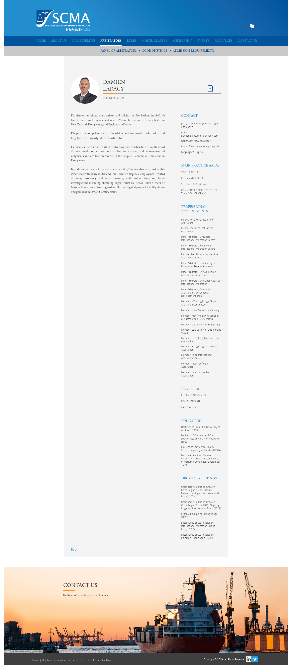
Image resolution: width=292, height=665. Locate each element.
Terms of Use (75, 660)
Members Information (54, 660)
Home (35, 660)
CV (210, 86)
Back (74, 549)
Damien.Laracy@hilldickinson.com (199, 135)
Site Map (106, 660)
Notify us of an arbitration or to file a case (86, 595)
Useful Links (92, 660)
